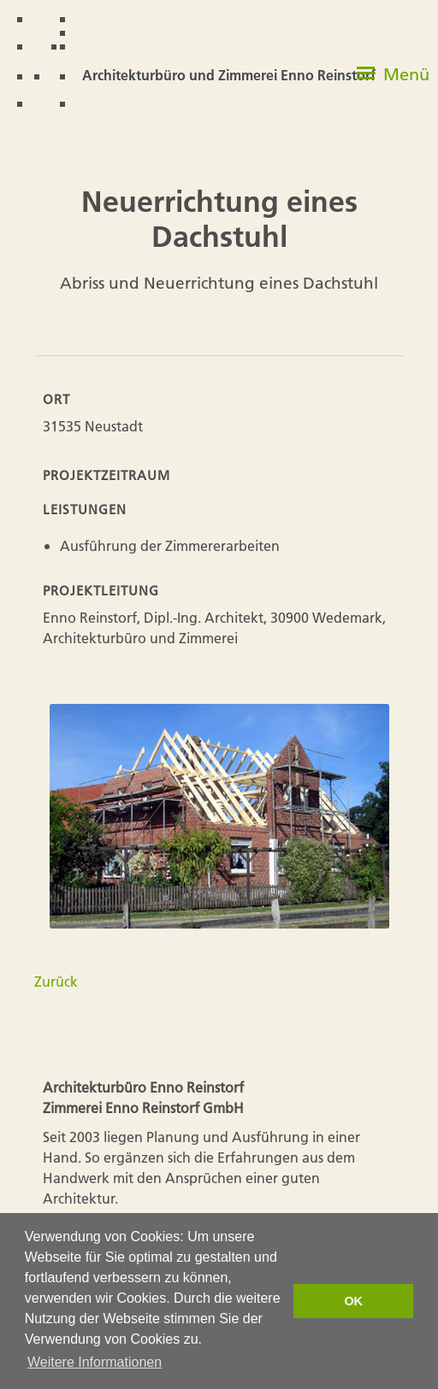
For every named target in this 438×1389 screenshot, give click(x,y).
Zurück (56, 981)
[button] (393, 81)
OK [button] (353, 1301)
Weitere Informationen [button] (94, 1362)
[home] (201, 62)
